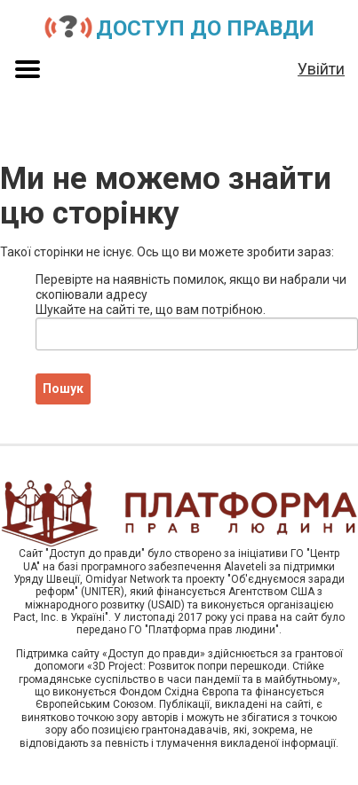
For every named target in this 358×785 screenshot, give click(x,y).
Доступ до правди (205, 28)
